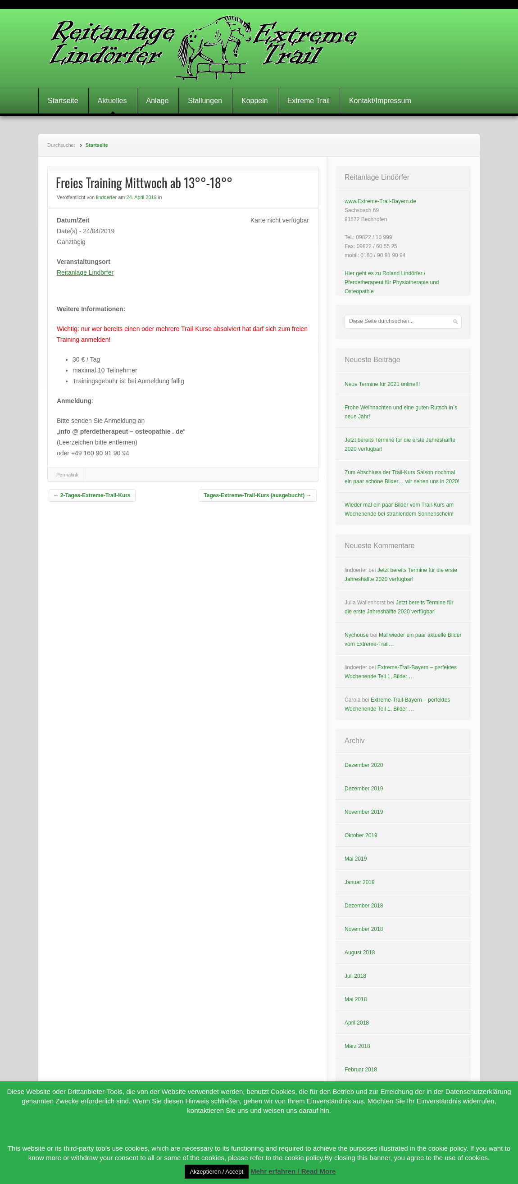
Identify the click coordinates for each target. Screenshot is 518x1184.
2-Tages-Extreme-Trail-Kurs (92, 495)
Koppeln (254, 100)
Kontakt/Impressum (380, 100)
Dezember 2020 (364, 765)
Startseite (63, 100)
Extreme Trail (308, 100)
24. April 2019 (142, 197)
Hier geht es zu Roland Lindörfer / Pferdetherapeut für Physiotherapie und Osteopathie (392, 282)
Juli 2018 (355, 976)
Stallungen (205, 100)
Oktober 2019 (361, 835)
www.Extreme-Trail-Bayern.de (380, 201)
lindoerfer (106, 197)
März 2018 (357, 1046)
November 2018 (364, 929)
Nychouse (356, 635)
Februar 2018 (361, 1069)
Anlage (157, 100)
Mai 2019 (356, 859)
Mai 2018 (356, 999)
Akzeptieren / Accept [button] (217, 1171)
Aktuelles (112, 100)
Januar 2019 (360, 882)
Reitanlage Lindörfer (85, 272)
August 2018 (360, 952)
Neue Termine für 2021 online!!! (382, 384)
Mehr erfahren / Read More (293, 1171)
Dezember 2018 (364, 906)
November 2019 (364, 812)
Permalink (67, 474)
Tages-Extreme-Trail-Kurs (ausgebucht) (257, 495)
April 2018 (357, 1023)
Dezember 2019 (364, 788)
